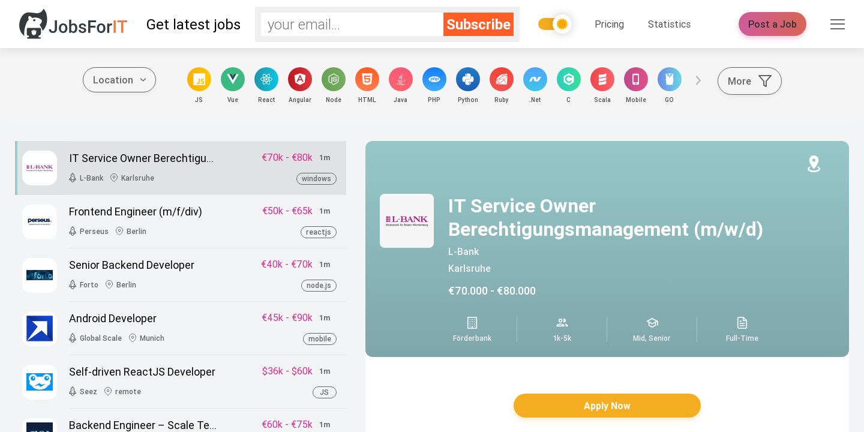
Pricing (609, 24)
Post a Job (772, 24)
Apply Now (607, 406)
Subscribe (478, 24)
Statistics (669, 24)
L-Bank (463, 251)
